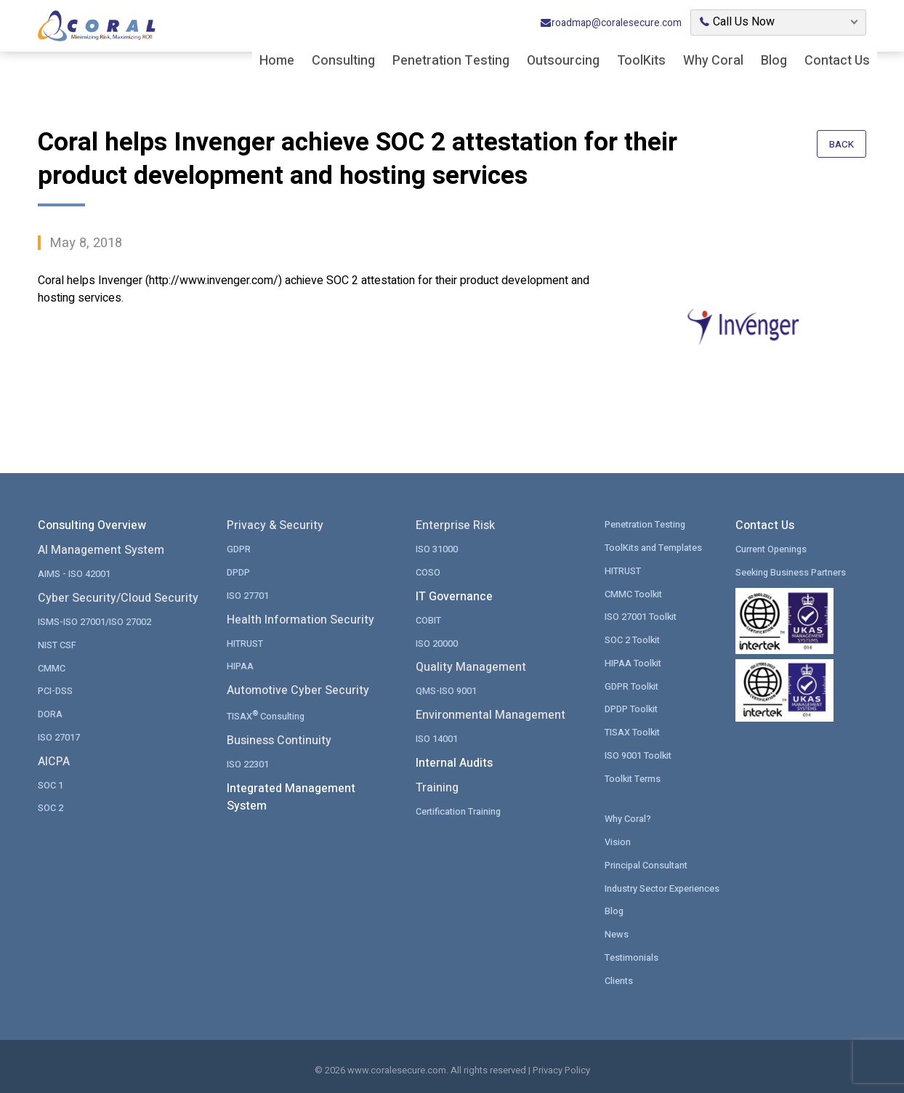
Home (276, 62)
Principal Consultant (647, 861)
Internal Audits (454, 761)
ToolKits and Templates (655, 547)
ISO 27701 (248, 594)
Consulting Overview (92, 525)
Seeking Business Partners (791, 571)
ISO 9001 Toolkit (639, 752)
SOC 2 (50, 805)
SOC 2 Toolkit (633, 638)
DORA (50, 712)
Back (841, 145)
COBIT (428, 619)
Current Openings (772, 548)
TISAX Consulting (267, 713)
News (617, 930)
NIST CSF (57, 643)
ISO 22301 (248, 762)
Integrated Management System (291, 795)
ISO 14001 (437, 737)
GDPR (239, 548)
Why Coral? (628, 816)
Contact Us (837, 62)
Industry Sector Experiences (664, 885)
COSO (428, 571)
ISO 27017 (59, 735)
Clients (619, 976)
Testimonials (632, 953)
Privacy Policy (561, 1066)
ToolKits (641, 62)
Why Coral (713, 62)
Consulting (343, 62)
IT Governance (454, 596)
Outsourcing (563, 62)
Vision (618, 839)
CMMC (51, 667)
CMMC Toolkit (634, 593)
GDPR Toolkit (632, 684)
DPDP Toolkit (632, 707)
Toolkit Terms (633, 776)
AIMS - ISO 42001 (74, 573)
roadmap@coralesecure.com (611, 24)
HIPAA (240, 664)
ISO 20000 (437, 642)
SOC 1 (50, 783)
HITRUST (245, 642)
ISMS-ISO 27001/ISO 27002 (94, 621)
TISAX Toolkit (633, 730)
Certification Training (459, 809)
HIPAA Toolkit (634, 661)
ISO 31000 (437, 548)
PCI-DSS (55, 689)
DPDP (238, 571)
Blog (774, 62)
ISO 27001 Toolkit (641, 615)
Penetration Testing (450, 62)
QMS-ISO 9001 (446, 689)
